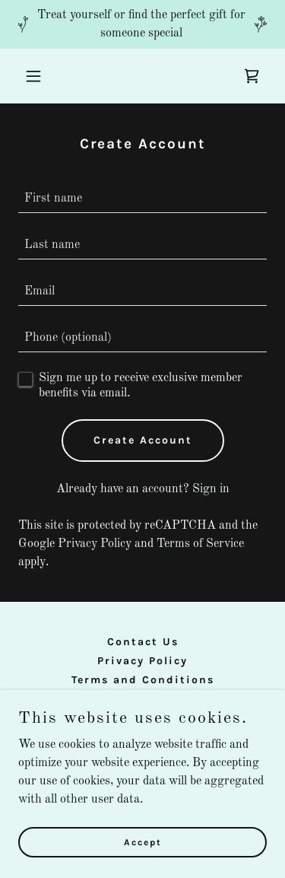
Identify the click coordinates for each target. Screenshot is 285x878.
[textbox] (142, 199)
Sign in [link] (211, 489)
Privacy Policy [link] (94, 544)
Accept (143, 841)
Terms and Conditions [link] (142, 679)
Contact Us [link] (143, 641)
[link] (251, 76)
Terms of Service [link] (200, 544)
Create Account (142, 440)
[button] (36, 76)
